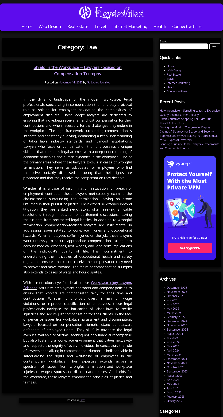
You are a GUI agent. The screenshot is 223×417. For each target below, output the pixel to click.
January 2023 (175, 401)
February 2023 (175, 396)
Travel (100, 26)
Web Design (50, 26)
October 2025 (175, 296)
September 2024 (177, 329)
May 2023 (173, 384)
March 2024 (174, 354)
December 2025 (177, 287)
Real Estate (77, 26)
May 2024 (173, 346)
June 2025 (173, 304)
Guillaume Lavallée (98, 82)
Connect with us (187, 26)
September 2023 (177, 371)
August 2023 (175, 375)
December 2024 (177, 321)
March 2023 (174, 392)
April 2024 (173, 350)
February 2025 (176, 317)
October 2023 (175, 367)
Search (164, 41)
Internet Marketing (129, 26)
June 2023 (173, 380)
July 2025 (172, 300)
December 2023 (177, 359)
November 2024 (177, 325)
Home (26, 26)
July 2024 (172, 338)
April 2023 (173, 388)
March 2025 (174, 312)
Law (82, 400)
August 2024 (175, 333)
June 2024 (173, 342)
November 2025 (177, 292)
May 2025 (173, 308)
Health (160, 26)
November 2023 (177, 363)
